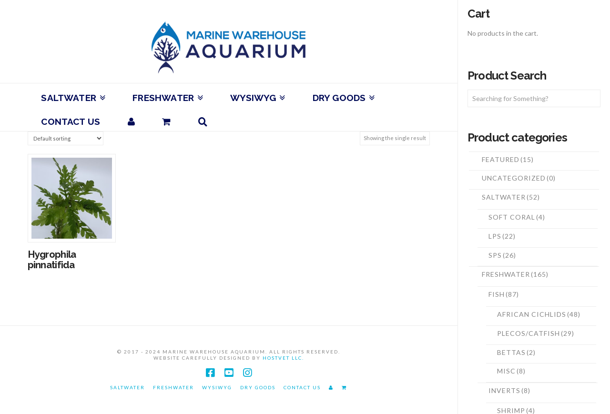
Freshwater (515, 274)
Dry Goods (257, 387)
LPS (502, 236)
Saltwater (511, 197)
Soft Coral (516, 217)
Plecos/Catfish (535, 333)
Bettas (516, 352)
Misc (511, 371)
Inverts (509, 390)
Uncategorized (519, 178)
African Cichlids (538, 314)
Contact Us (302, 387)
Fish (503, 294)
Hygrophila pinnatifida (52, 260)
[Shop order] (65, 138)
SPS (502, 255)
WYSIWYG (217, 387)
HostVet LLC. (283, 358)
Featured (508, 159)
